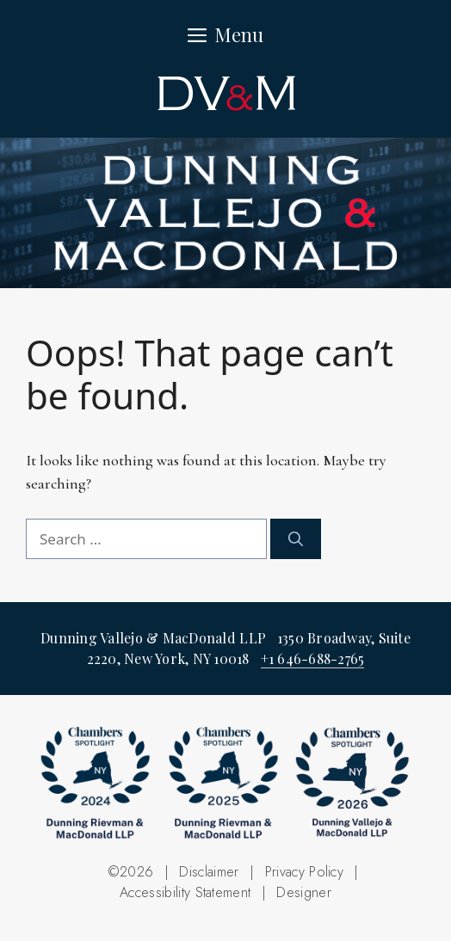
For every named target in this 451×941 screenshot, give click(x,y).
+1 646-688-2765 (313, 658)
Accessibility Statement (185, 892)
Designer (303, 892)
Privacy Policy (304, 872)
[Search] (295, 539)
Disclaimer (208, 872)
